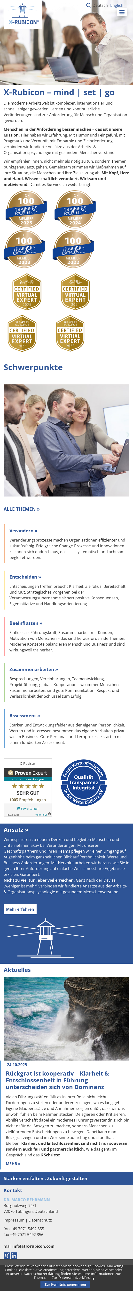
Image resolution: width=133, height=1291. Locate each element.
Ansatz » (16, 829)
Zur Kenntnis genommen (65, 1284)
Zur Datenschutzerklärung (73, 1277)
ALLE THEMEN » (22, 509)
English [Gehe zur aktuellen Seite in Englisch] (116, 5)
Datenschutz (40, 1220)
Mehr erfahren (20, 909)
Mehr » (13, 1163)
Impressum (14, 1220)
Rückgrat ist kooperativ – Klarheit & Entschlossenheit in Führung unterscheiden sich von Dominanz (57, 1080)
